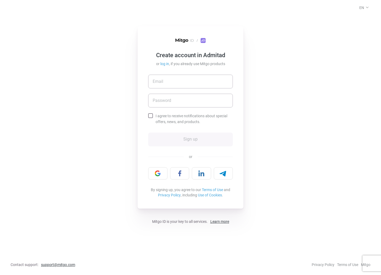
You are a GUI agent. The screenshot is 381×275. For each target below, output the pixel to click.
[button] (367, 7)
